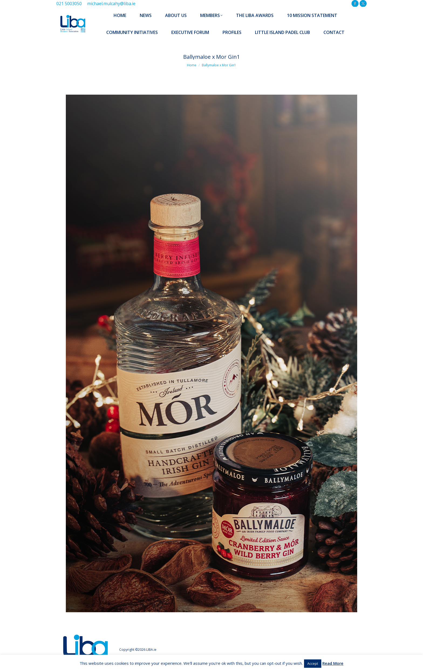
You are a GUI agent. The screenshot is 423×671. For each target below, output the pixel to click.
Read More (332, 663)
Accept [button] (312, 663)
